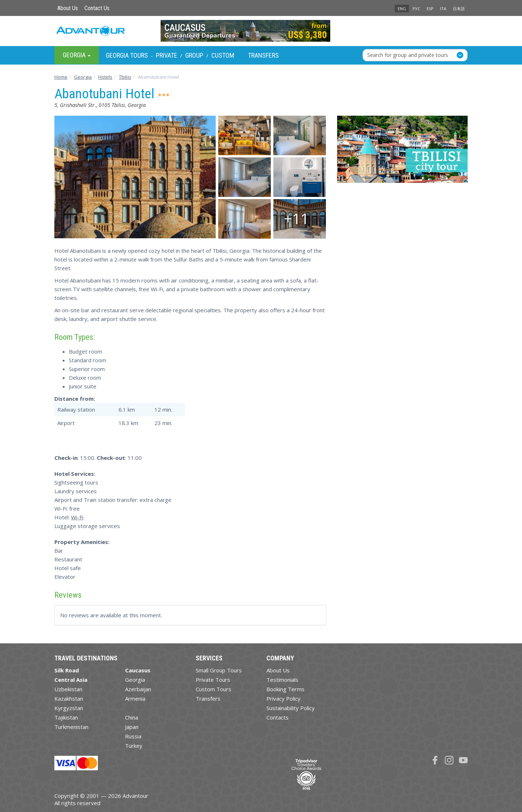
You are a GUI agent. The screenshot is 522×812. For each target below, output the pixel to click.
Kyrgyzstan (68, 708)
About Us (67, 8)
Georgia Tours (127, 55)
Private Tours (213, 679)
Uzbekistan (68, 689)
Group (194, 55)
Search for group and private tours (407, 54)
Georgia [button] (77, 55)
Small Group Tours (219, 670)
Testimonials (282, 679)
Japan (131, 726)
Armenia (135, 698)
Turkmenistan (71, 726)
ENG (402, 8)
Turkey (133, 745)
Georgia (135, 679)
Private (166, 55)
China (131, 717)
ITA (443, 8)
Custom (222, 55)
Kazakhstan (68, 698)
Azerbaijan (138, 689)
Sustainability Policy (290, 708)
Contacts (277, 717)
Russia (133, 736)
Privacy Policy (283, 698)
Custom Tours (213, 689)
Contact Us (96, 8)
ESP (430, 8)
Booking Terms (285, 689)
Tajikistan (66, 717)
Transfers (263, 55)
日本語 (459, 8)
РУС (416, 8)
